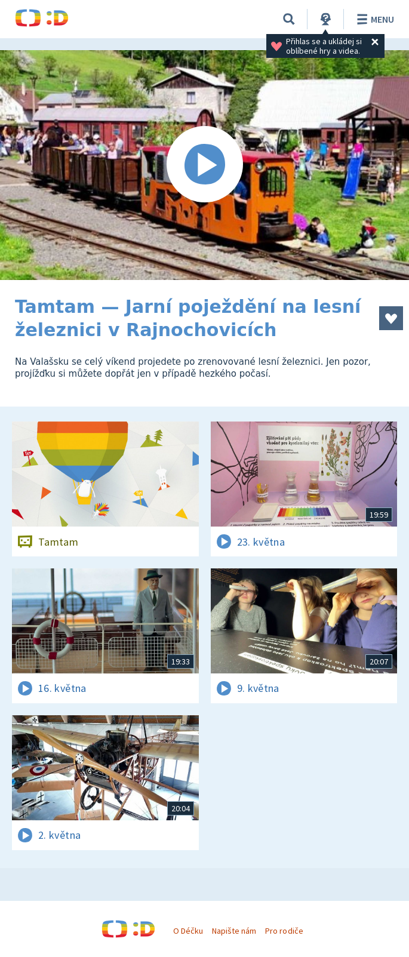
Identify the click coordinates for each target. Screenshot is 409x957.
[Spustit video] (204, 165)
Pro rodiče (284, 930)
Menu (373, 19)
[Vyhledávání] (289, 19)
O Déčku (188, 930)
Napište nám (234, 930)
